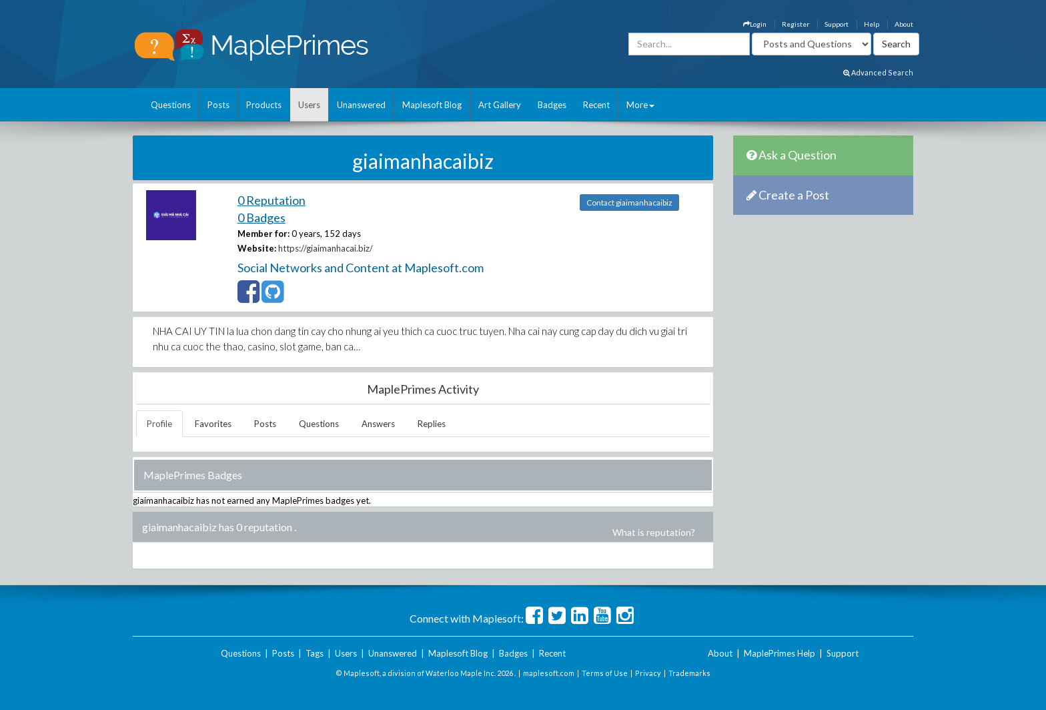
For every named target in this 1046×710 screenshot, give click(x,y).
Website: (256, 248)
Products (264, 104)
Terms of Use (605, 673)
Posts (218, 104)
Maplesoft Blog (432, 104)
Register (795, 24)
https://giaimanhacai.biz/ (325, 248)
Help (871, 24)
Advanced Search (878, 72)
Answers (378, 423)
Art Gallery (499, 104)
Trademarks (689, 673)
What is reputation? (653, 532)
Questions (171, 104)
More (640, 104)
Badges (552, 104)
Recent (596, 104)
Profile (159, 423)
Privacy (648, 673)
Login (754, 24)
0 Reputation (271, 200)
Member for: (263, 233)
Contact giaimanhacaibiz (629, 203)
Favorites (213, 423)
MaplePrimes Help (779, 653)
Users (309, 104)
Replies (432, 423)
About (904, 24)
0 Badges (261, 217)
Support (837, 24)
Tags (315, 653)
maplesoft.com (548, 673)
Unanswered (361, 104)
